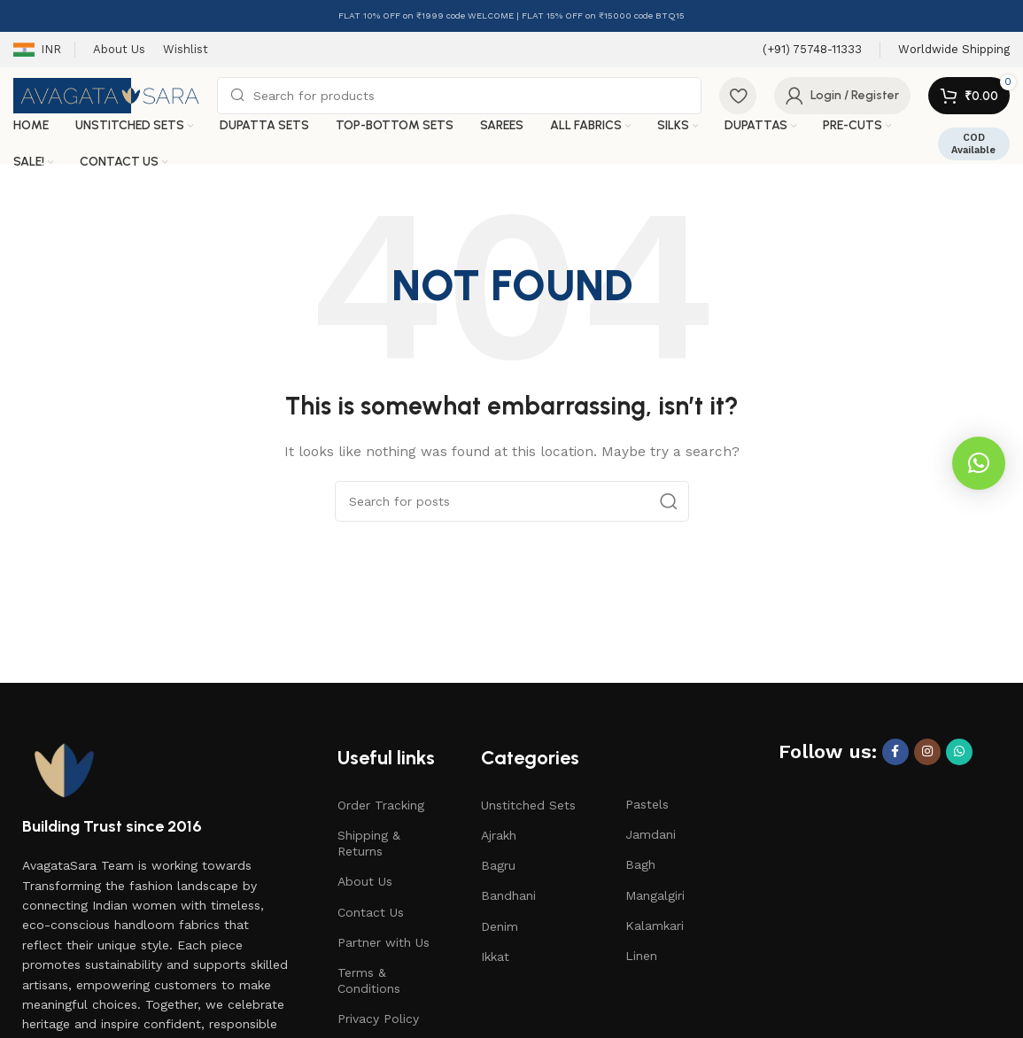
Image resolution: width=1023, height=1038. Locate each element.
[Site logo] (106, 95)
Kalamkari (654, 925)
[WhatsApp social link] (959, 752)
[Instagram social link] (927, 752)
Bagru (498, 865)
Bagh (640, 864)
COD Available (973, 143)
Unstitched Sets (528, 805)
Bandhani (508, 895)
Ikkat (495, 956)
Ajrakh (498, 835)
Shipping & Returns (368, 843)
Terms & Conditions (368, 980)
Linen (641, 956)
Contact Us (370, 912)
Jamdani (650, 834)
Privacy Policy (378, 1018)
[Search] (459, 95)
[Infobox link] (812, 50)
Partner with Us (383, 942)
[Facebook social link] (895, 752)
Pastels (647, 804)
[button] (978, 463)
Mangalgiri (655, 895)
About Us (364, 881)
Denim (499, 926)
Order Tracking (380, 805)
